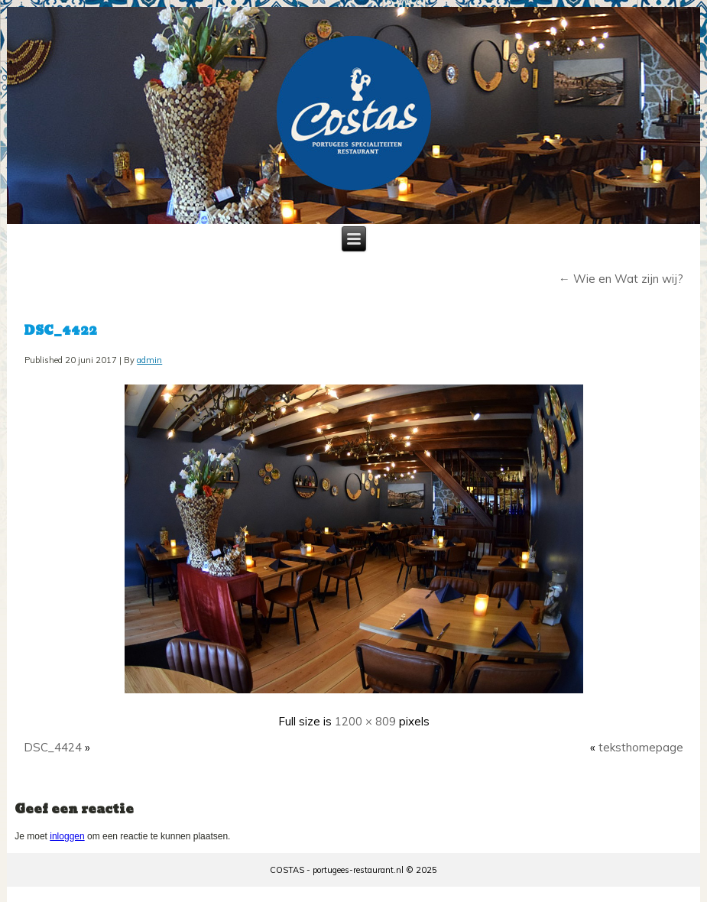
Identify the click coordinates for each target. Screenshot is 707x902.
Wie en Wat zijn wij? (621, 278)
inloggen (67, 836)
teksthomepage (640, 747)
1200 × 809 (365, 721)
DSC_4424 (53, 747)
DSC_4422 (60, 331)
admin (149, 360)
